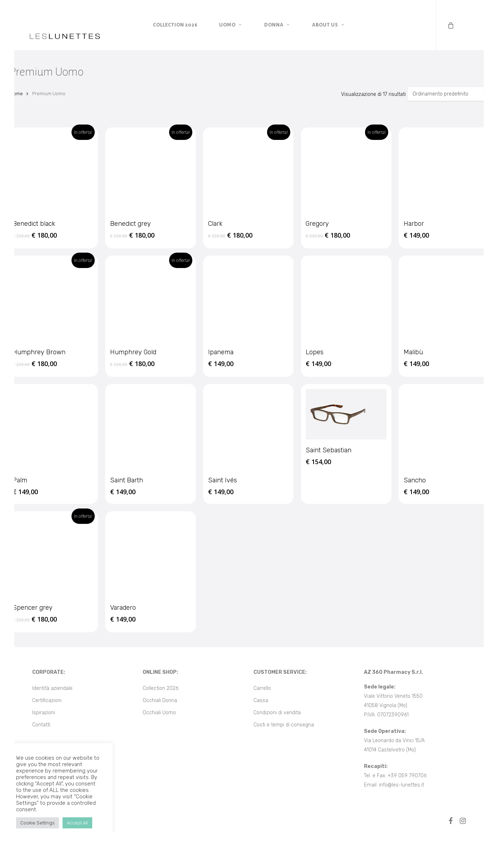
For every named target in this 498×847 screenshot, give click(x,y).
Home (16, 93)
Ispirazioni (43, 713)
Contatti (41, 725)
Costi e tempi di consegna (283, 725)
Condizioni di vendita (277, 713)
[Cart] (450, 25)
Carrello (262, 688)
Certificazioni (46, 700)
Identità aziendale (52, 688)
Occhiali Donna (160, 700)
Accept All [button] (77, 823)
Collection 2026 (160, 688)
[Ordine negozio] (448, 94)
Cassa (260, 700)
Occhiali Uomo (159, 713)
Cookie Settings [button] (37, 823)
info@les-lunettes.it (401, 785)
